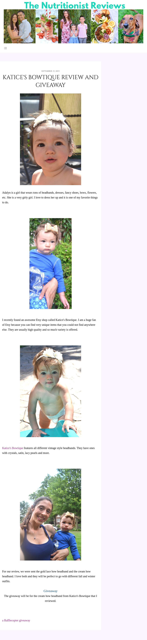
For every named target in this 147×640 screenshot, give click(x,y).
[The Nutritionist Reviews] (73, 42)
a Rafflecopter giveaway (16, 620)
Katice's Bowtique (12, 448)
